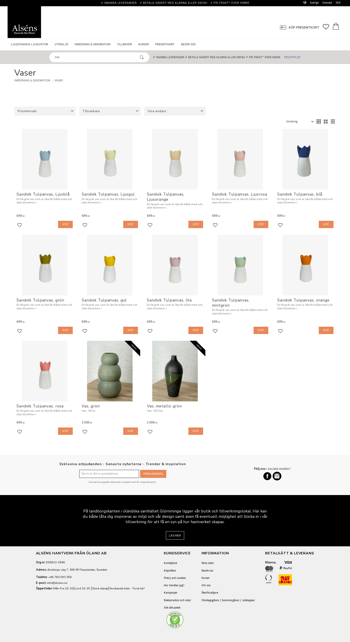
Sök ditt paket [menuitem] (172, 607)
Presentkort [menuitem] (165, 44)
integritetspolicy (148, 482)
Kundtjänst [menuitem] (170, 563)
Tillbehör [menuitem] (124, 44)
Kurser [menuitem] (143, 44)
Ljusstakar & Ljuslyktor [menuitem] (29, 44)
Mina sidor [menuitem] (208, 563)
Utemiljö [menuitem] (61, 44)
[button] (327, 27)
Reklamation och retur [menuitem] (177, 600)
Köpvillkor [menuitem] (170, 570)
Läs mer (175, 536)
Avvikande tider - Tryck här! (127, 588)
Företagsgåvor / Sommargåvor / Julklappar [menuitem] (228, 600)
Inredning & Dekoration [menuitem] (92, 44)
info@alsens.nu (57, 583)
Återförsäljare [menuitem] (210, 593)
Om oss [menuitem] (206, 585)
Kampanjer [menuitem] (170, 593)
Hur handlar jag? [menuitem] (174, 585)
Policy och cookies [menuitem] (175, 578)
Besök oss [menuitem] (188, 44)
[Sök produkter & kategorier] (95, 57)
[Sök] (142, 57)
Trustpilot (292, 57)
